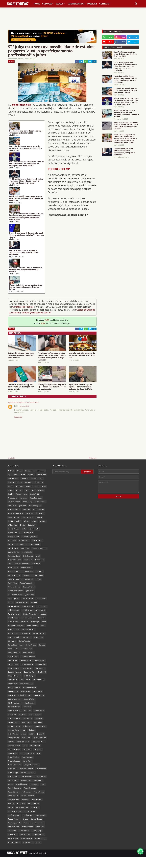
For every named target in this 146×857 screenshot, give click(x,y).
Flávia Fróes (25, 691)
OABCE (10, 784)
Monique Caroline (14, 521)
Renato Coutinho (22, 807)
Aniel (42, 626)
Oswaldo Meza (21, 784)
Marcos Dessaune (14, 765)
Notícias (11, 61)
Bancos (10, 544)
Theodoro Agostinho (29, 537)
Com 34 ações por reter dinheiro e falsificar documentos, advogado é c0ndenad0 (23, 252)
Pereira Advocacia (27, 796)
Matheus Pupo (13, 773)
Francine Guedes (14, 587)
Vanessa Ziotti (13, 838)
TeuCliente (12, 831)
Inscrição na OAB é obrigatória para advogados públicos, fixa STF (82, 355)
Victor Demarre (26, 838)
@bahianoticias (21, 104)
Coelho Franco (31, 645)
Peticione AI (28, 560)
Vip (9, 475)
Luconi (10, 602)
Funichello (11, 695)
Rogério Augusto (14, 815)
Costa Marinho (28, 653)
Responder (18, 417)
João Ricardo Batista (15, 595)
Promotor (25, 800)
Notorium (23, 498)
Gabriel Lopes (39, 695)
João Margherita (14, 730)
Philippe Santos (13, 610)
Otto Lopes (34, 784)
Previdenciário (27, 610)
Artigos (19, 471)
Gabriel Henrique (24, 695)
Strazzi (23, 475)
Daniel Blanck (13, 548)
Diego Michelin (40, 660)
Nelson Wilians (13, 606)
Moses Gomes (41, 776)
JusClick (31, 734)
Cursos (10, 486)
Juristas (23, 734)
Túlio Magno (12, 834)
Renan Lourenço (14, 614)
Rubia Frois (40, 618)
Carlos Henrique (14, 575)
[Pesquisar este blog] (67, 472)
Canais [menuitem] (59, 3)
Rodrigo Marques (14, 811)
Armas (10, 490)
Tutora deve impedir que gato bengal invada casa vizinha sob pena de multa (21, 355)
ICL (30, 711)
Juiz (24, 730)
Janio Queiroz (28, 556)
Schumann (26, 509)
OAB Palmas (38, 780)
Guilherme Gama (14, 556)
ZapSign (37, 842)
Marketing (28, 482)
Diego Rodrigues (36, 498)
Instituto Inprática (35, 715)
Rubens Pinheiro (14, 819)
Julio (16, 405)
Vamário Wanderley (22, 564)
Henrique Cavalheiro (15, 591)
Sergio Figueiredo (14, 823)
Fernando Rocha (14, 687)
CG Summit (12, 641)
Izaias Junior (26, 722)
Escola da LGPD (38, 680)
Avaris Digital (25, 633)
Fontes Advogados (26, 583)
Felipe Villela (12, 583)
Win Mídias (36, 564)
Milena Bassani (13, 537)
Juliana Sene (30, 595)
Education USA (29, 672)
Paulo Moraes (26, 792)
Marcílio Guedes (38, 490)
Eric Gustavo (12, 680)
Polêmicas (28, 471)
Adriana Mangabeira (15, 513)
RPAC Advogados (35, 506)
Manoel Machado (14, 533)
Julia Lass (31, 730)
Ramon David (40, 610)
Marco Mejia (27, 761)
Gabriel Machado (14, 699)
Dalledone (39, 482)
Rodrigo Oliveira (29, 811)
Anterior (12, 458)
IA (25, 711)
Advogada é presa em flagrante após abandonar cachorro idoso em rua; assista (52, 386)
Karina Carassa (13, 738)
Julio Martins (41, 475)
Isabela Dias (28, 718)
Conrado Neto (13, 649)
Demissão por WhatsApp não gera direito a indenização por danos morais (21, 386)
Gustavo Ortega (28, 587)
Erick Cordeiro (25, 680)
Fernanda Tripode (32, 486)
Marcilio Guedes (14, 761)
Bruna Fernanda (14, 637)
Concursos (24, 479)
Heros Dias (27, 707)
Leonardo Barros (38, 742)
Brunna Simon (21, 544)
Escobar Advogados (39, 548)
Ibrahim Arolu (39, 711)
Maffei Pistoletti (13, 757)
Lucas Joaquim (41, 598)
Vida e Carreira (38, 509)
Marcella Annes (27, 757)
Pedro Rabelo (13, 796)
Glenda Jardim (29, 703)
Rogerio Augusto (27, 618)
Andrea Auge (27, 502)
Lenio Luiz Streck (23, 742)
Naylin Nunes (25, 780)
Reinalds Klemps (14, 509)
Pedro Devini (41, 606)
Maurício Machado (27, 773)
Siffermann (24, 622)
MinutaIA (34, 602)
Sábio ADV (40, 827)
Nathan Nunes (13, 780)
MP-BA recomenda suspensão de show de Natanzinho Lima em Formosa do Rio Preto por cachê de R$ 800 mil (26, 164)
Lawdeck (11, 742)
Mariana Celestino (14, 560)
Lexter (25, 745)
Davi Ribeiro (27, 575)
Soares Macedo (13, 827)
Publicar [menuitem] (92, 3)
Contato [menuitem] (104, 3)
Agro (25, 494)
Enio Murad (29, 579)
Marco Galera (28, 533)
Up (41, 479)
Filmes (44, 486)
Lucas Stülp (38, 749)
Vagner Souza (25, 834)
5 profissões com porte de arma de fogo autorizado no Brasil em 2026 (25, 132)
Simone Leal (39, 823)
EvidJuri (38, 579)
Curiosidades (40, 471)
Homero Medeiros (14, 711)
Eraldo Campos (29, 676)
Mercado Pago (13, 776)
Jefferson (22, 506)
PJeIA (42, 784)
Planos (34, 521)
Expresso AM (12, 684)
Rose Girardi (40, 815)
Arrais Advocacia (28, 629)
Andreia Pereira (26, 568)
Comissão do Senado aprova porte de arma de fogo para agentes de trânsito (25, 147)
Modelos (19, 486)
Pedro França (39, 792)
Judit (24, 529)
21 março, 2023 (24, 406)
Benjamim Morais (39, 633)
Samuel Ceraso (36, 819)
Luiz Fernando (34, 529)
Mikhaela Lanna (27, 776)
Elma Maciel (42, 672)
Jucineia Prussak (13, 529)
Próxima (92, 458)
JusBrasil (39, 517)
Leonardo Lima (27, 598)
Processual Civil (13, 800)
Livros (27, 490)
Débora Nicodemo (15, 579)
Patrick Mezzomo (30, 788)
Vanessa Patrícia (38, 834)
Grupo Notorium (14, 707)
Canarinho (39, 571)
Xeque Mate (27, 842)
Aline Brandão (37, 540)
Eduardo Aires (40, 668)
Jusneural (40, 734)
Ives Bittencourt (13, 722)
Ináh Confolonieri (14, 718)
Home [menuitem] (37, 3)
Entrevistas (29, 513)
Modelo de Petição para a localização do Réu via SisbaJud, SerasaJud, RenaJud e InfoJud (25, 287)
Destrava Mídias (25, 660)
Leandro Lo (12, 506)
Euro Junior (40, 513)
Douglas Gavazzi (27, 664)
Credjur (22, 525)
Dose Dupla (39, 575)
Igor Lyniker (30, 591)
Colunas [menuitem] (47, 3)
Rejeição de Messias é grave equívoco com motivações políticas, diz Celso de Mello (80, 386)
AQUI (47, 320)
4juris (44, 622)
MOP (38, 753)
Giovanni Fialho (29, 699)
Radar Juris (21, 803)
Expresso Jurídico (26, 684)
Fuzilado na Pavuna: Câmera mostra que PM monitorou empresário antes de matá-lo (25, 270)
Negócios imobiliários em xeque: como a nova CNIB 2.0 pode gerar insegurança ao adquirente (26, 198)
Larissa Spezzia (13, 598)
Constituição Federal (22, 306)
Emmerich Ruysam (14, 676)
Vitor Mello (12, 540)
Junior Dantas (13, 734)
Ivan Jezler (38, 718)
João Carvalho (40, 726)
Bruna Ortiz (27, 637)
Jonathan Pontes (14, 726)
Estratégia (31, 525)
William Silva (12, 525)
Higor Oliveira (40, 502)
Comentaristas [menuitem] (76, 3)
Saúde (10, 494)
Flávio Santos (37, 691)
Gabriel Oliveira (13, 552)
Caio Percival (28, 571)
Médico (26, 521)
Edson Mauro (27, 668)
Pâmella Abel (37, 800)
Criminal (34, 479)
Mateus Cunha (41, 769)
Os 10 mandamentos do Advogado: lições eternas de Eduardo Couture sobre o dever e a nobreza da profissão (26, 181)
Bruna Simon (38, 637)
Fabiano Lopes (13, 517)
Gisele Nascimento (14, 703)
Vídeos (18, 494)
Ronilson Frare (28, 815)
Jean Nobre (38, 722)
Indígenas (22, 715)
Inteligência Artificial (15, 482)
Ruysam (25, 819)
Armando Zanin (13, 629)
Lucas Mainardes (14, 749)
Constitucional (27, 649)
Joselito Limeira (27, 517)
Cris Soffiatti (34, 494)
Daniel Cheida (13, 656)
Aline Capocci (13, 568)
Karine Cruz (26, 738)
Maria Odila (12, 769)
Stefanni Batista (27, 827)
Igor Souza (12, 715)
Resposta (43, 614)
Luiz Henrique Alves (27, 753)
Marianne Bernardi (26, 769)
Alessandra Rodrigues (16, 626)
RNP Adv (11, 803)
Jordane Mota (27, 726)
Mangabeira (12, 498)
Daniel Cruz (25, 548)
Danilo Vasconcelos (28, 656)
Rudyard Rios (13, 622)
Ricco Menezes (13, 618)
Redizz (10, 807)
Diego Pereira (13, 664)
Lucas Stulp (27, 749)
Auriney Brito (12, 633)
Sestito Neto (28, 823)
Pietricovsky (39, 560)
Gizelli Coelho (27, 552)
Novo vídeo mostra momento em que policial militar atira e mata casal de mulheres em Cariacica (126, 126)
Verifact (42, 521)
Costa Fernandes (14, 653)
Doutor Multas (41, 664)
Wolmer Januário (14, 842)
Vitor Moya (35, 622)
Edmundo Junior (14, 668)
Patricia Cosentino (14, 788)
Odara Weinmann (28, 606)
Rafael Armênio (33, 803)
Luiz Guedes (12, 753)
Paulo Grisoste (13, 792)
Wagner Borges (40, 838)
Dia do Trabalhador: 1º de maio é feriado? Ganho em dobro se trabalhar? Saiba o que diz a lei (26, 235)
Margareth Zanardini (31, 765)
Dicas (15, 475)
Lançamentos (13, 479)
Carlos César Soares (15, 645)
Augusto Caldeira (14, 571)
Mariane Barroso (22, 602)
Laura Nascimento (39, 738)
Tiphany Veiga (37, 831)
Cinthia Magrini (34, 544)
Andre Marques (32, 626)
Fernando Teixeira (29, 687)
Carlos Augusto (24, 641)
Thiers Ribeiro (24, 831)
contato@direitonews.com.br (36, 312)
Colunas (42, 645)
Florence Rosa (13, 691)
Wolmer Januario (14, 502)
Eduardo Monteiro (14, 672)
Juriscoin (19, 490)
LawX (38, 556)
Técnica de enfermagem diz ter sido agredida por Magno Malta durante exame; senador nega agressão (52, 356)
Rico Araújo (35, 807)
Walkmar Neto (24, 540)
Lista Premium (35, 745)
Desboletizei (12, 660)
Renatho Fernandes (29, 614)
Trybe (10, 564)
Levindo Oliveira (14, 745)
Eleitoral (31, 475)
